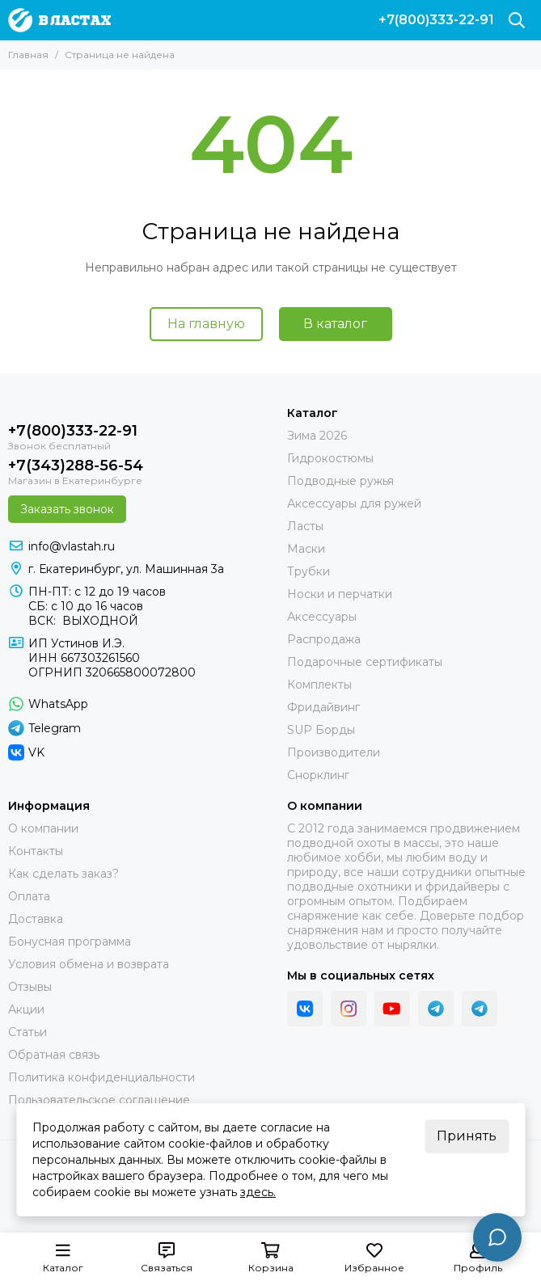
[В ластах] (59, 20)
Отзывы (30, 987)
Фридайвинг (323, 707)
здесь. (258, 1192)
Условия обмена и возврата (88, 964)
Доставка (35, 919)
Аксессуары (322, 616)
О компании (43, 828)
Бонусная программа (69, 941)
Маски (306, 548)
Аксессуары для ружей (354, 503)
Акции (26, 1009)
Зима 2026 (317, 435)
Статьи (27, 1032)
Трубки (308, 571)
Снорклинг (318, 775)
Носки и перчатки (339, 594)
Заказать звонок (67, 509)
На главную (206, 323)
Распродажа (324, 639)
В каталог (335, 323)
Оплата (29, 896)
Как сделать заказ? (63, 873)
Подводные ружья (340, 481)
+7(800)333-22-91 (436, 20)
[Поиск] (517, 20)
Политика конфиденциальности (101, 1077)
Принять (467, 1136)
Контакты (35, 851)
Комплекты (319, 684)
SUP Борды (321, 730)
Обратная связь (53, 1054)
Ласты (305, 526)
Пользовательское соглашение (99, 1100)
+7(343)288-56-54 (75, 465)
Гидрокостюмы (330, 458)
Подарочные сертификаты (364, 662)
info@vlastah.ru (71, 546)
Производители (333, 752)
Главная (28, 54)
